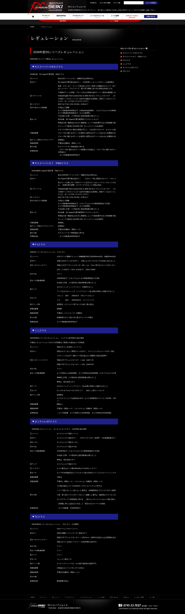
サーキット (43, 597)
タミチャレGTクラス (130, 67)
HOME (32, 27)
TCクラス (126, 71)
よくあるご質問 (139, 597)
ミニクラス (127, 64)
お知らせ (126, 597)
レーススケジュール (86, 597)
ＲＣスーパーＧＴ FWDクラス (134, 57)
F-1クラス (126, 60)
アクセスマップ (70, 597)
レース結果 (101, 597)
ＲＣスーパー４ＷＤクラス (133, 53)
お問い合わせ (114, 597)
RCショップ (56, 597)
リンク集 (152, 597)
